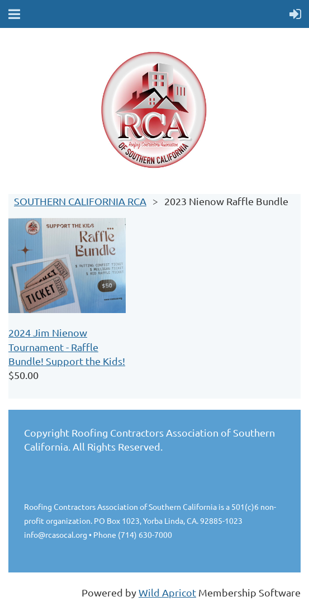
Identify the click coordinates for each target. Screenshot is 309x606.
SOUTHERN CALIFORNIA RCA (80, 201)
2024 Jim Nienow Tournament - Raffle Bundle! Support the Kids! (66, 346)
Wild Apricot (167, 592)
